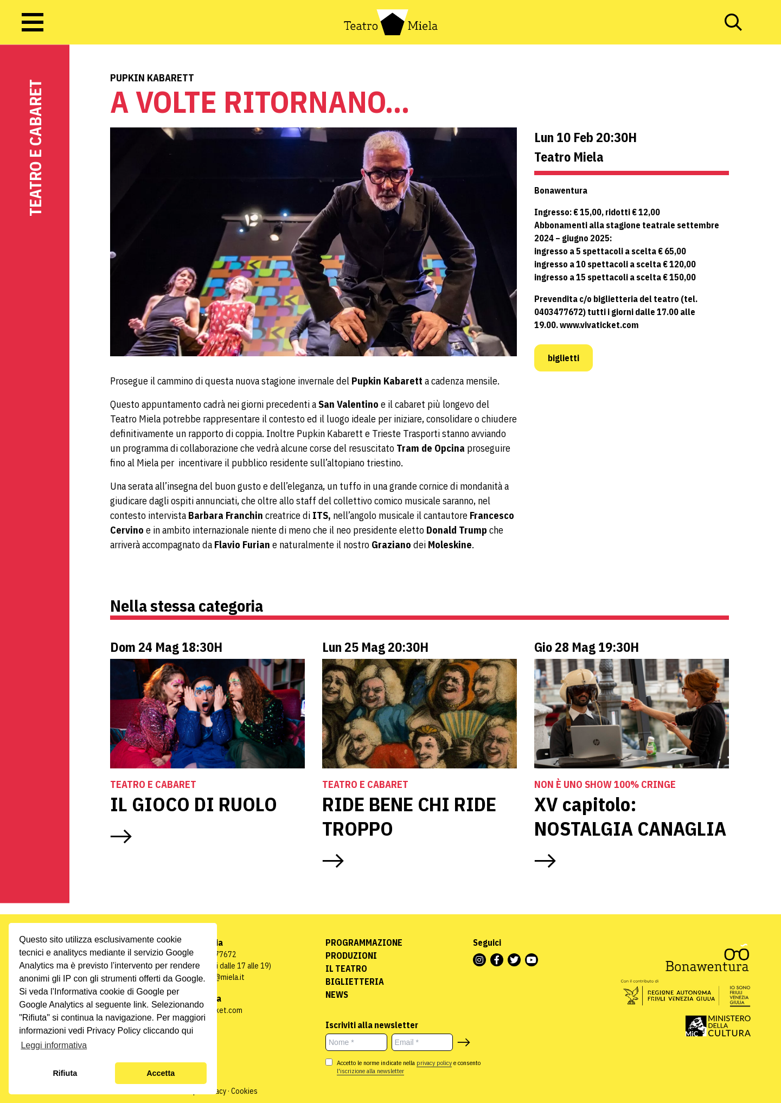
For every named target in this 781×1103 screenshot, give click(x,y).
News (336, 994)
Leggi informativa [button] (54, 1045)
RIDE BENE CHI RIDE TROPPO (409, 816)
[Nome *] (356, 1042)
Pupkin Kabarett (152, 78)
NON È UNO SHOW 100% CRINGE (605, 784)
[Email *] (422, 1042)
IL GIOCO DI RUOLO (193, 804)
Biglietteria (354, 981)
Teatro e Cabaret (35, 147)
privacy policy (434, 1063)
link (139, 1004)
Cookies (244, 1091)
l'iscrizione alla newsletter (370, 1071)
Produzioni (351, 955)
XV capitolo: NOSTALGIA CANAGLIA (630, 816)
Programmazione (363, 942)
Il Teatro (346, 968)
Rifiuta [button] (65, 1073)
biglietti (563, 357)
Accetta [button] (160, 1073)
